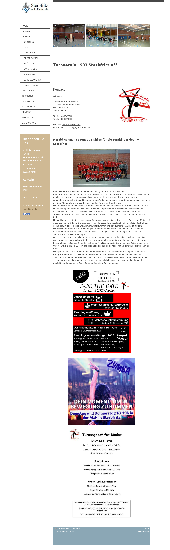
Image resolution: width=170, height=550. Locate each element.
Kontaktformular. (30, 209)
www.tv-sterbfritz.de (71, 124)
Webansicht (143, 531)
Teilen (26, 214)
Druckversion (63, 529)
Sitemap (76, 529)
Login (146, 529)
